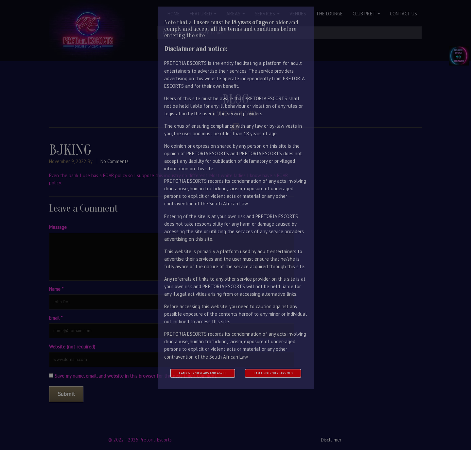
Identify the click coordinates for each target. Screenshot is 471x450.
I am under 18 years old (272, 373)
